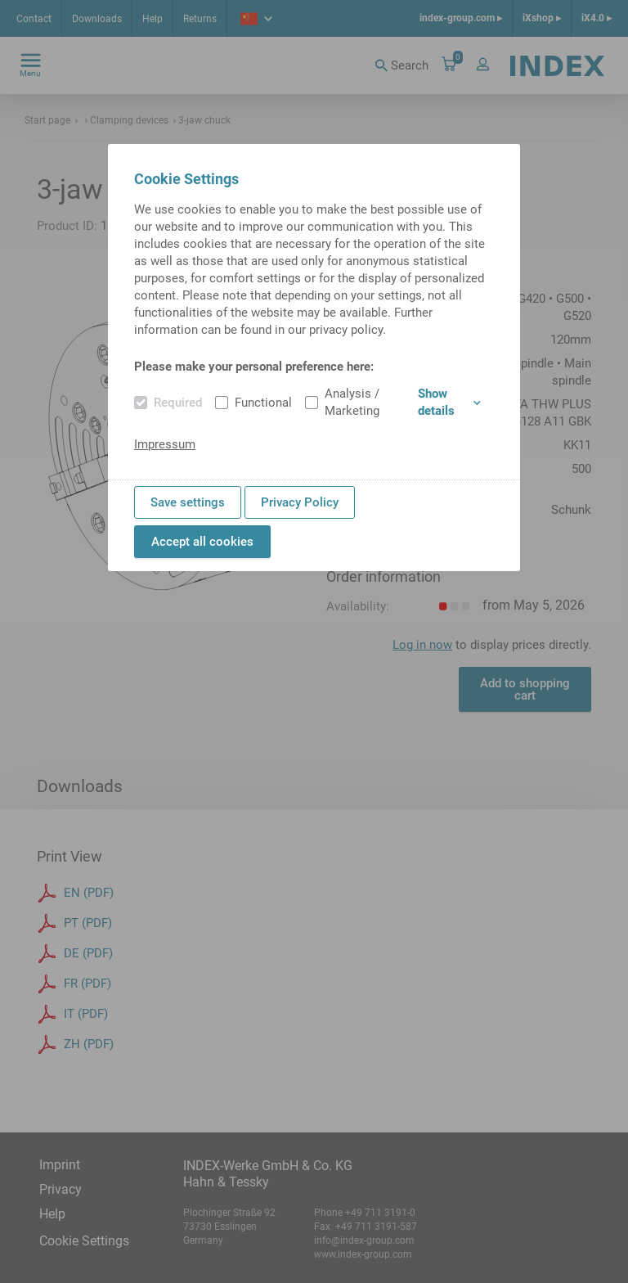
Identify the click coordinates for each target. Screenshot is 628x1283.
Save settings (187, 502)
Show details (449, 402)
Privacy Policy (300, 502)
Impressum (164, 444)
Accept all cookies (202, 541)
